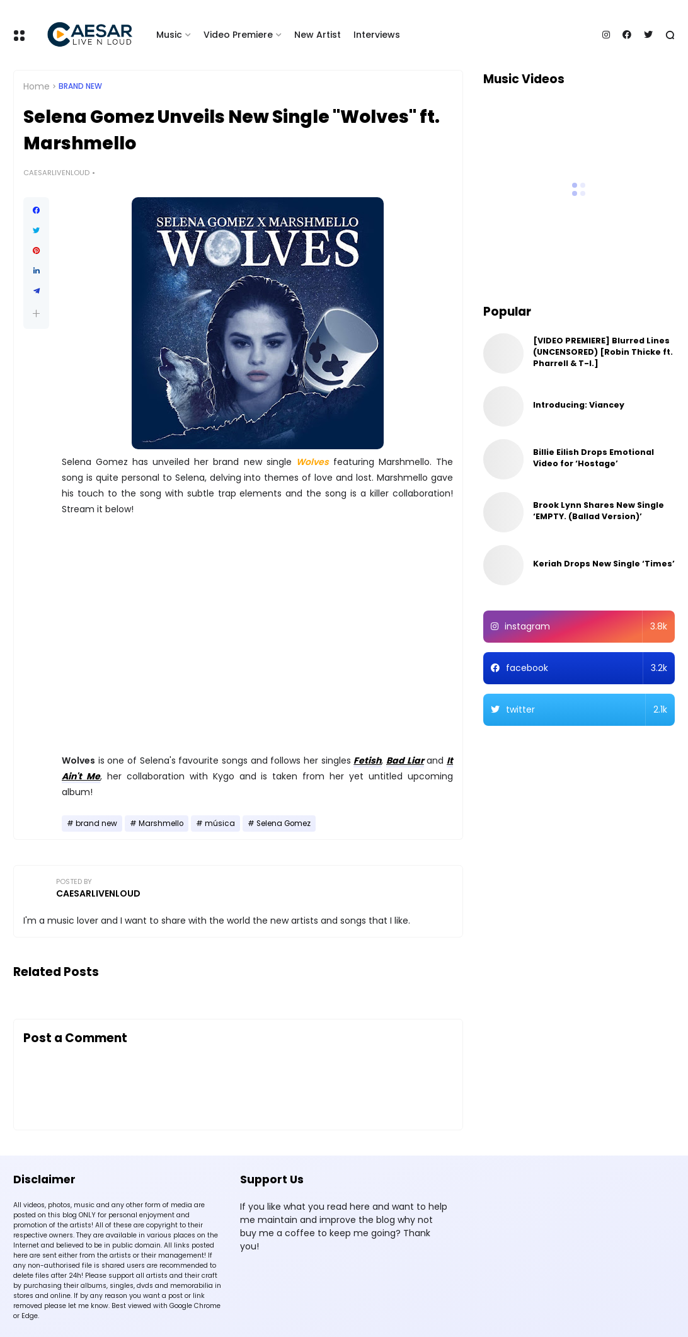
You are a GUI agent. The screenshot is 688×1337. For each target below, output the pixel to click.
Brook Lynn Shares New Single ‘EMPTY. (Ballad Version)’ (598, 511)
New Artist (317, 34)
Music (169, 34)
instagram (586, 627)
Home (36, 86)
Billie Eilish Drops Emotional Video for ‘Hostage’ (593, 458)
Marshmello (161, 823)
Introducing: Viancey (578, 404)
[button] (36, 313)
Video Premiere (238, 34)
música (220, 823)
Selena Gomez (283, 823)
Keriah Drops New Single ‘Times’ (604, 563)
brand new (80, 86)
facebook (587, 668)
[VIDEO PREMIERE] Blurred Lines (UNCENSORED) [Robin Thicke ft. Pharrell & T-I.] (603, 352)
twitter (587, 710)
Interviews (376, 34)
